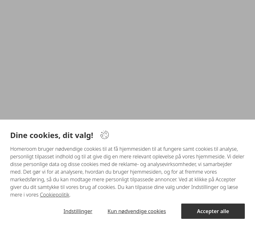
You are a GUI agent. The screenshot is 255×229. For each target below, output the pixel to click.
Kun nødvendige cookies (136, 211)
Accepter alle (213, 211)
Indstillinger (78, 211)
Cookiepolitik (54, 194)
